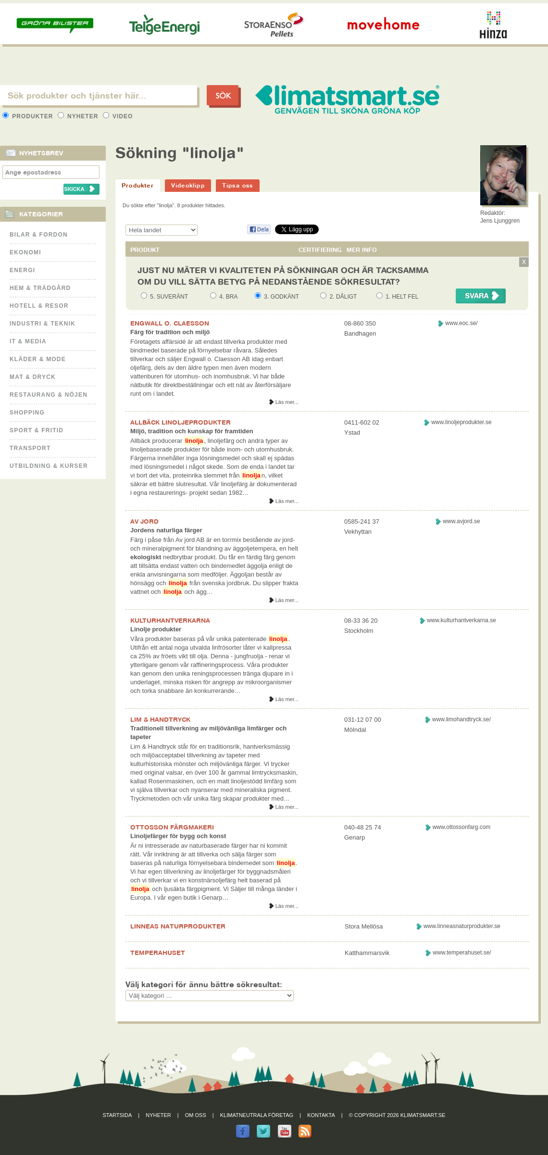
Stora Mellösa (364, 926)
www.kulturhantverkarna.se (461, 620)
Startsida (117, 1115)
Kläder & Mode (38, 359)
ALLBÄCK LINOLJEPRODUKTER (180, 422)
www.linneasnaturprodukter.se (461, 926)
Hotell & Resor (39, 305)
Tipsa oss (237, 185)
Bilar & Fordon (39, 234)
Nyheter (79, 116)
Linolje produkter (155, 629)
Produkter (28, 116)
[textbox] (98, 95)
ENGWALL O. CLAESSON (169, 323)
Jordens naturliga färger (166, 530)
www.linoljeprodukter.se (461, 422)
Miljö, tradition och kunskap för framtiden (191, 431)
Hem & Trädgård (40, 288)
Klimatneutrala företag (256, 1115)
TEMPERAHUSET (157, 952)
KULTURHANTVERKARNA (170, 620)
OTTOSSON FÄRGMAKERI (172, 827)
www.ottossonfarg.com (462, 827)
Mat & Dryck (33, 377)
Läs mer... (287, 402)
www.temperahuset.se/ (462, 952)
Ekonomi (25, 252)
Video (118, 116)
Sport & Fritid (36, 430)
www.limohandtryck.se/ (461, 719)
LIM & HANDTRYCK (160, 719)
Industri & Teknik (42, 323)
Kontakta (321, 1115)
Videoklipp (188, 185)
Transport (30, 448)
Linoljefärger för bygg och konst (178, 836)
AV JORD (144, 521)
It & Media (28, 341)
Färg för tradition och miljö (170, 332)
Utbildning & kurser (49, 466)
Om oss (195, 1115)
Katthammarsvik (367, 952)
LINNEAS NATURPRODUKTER (177, 926)
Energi (22, 270)
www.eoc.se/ (461, 323)
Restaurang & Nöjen (48, 394)
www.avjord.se (461, 521)
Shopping (27, 412)
